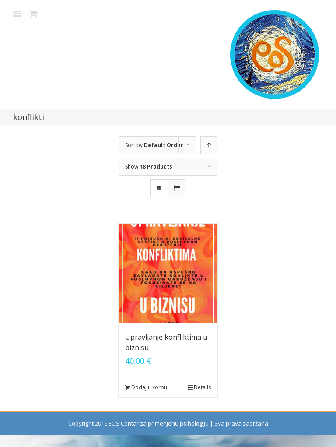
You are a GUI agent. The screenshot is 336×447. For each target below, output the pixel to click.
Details (202, 387)
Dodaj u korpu (149, 387)
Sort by (154, 145)
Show (148, 166)
